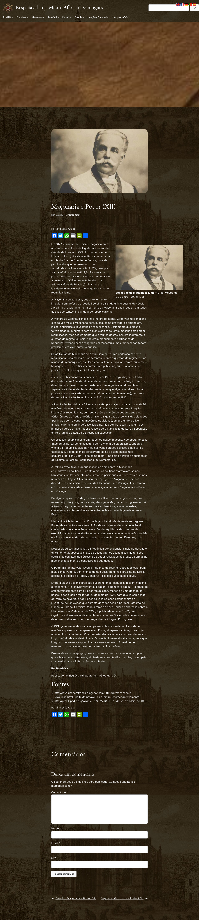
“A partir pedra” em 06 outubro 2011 (97, 675)
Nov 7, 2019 (57, 214)
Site (53, 857)
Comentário (59, 792)
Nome (56, 828)
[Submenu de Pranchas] (27, 17)
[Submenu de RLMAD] (12, 17)
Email (55, 843)
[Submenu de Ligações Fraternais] (109, 17)
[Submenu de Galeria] (83, 17)
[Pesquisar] (194, 7)
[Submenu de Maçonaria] (43, 17)
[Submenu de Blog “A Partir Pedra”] (70, 17)
